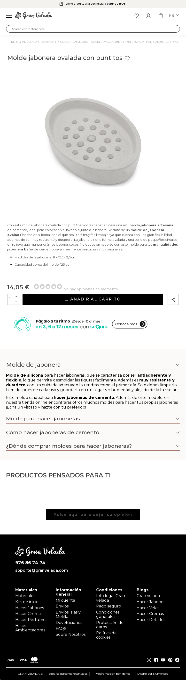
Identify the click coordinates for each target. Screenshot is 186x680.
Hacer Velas (148, 608)
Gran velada (148, 595)
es (174, 16)
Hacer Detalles (151, 619)
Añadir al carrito (92, 299)
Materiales (25, 595)
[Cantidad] (13, 299)
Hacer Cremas (28, 613)
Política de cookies (106, 635)
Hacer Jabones (29, 608)
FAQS (61, 628)
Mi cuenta (65, 600)
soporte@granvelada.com (40, 570)
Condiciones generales (107, 614)
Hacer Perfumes (31, 619)
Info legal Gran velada (110, 597)
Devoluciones (69, 622)
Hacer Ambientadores (30, 627)
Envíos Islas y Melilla (68, 614)
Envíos (62, 606)
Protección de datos (110, 624)
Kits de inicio (27, 602)
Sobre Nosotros (70, 634)
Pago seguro (108, 606)
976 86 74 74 (30, 562)
